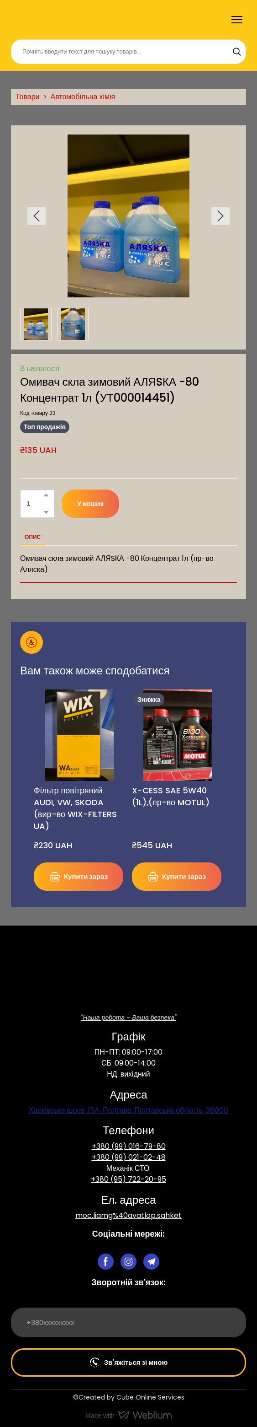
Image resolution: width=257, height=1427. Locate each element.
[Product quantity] (35, 504)
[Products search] (128, 51)
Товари (27, 97)
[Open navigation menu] (237, 20)
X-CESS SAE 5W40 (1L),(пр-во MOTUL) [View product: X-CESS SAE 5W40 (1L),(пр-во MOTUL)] (171, 796)
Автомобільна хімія (82, 97)
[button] (236, 51)
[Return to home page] (33, 19)
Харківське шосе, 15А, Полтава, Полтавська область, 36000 (128, 1110)
